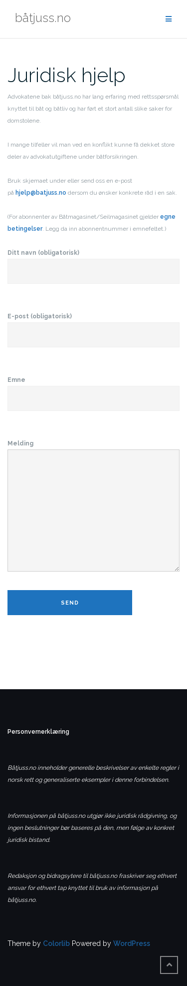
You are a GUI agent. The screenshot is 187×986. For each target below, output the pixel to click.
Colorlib (56, 943)
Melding (93, 506)
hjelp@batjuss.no (40, 192)
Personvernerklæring (38, 731)
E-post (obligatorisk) (93, 326)
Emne (93, 389)
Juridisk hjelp (66, 75)
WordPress (131, 943)
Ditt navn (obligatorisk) (93, 262)
